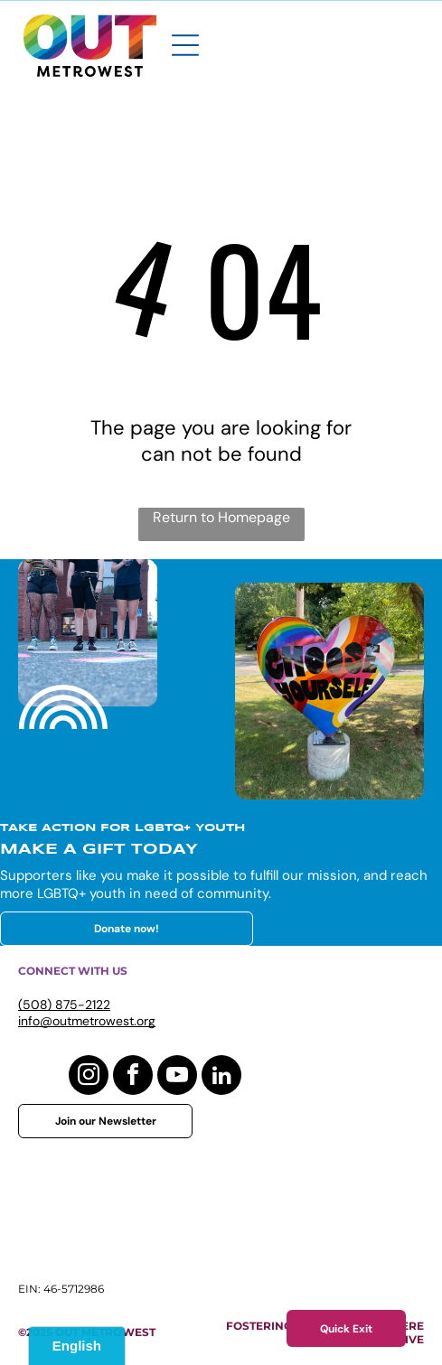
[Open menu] (185, 45)
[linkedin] (221, 1077)
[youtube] (177, 1077)
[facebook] (133, 1077)
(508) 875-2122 (64, 1004)
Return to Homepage (221, 517)
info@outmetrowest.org (86, 1021)
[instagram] (88, 1077)
